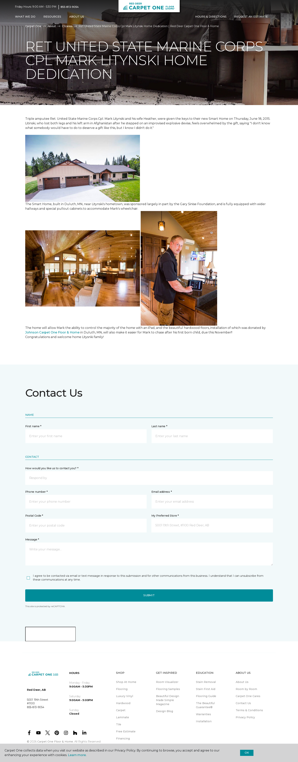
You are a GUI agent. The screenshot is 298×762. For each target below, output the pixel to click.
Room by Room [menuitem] (246, 689)
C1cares (67, 26)
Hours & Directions (211, 16)
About (51, 26)
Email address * (161, 491)
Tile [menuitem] (118, 724)
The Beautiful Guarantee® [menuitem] (205, 705)
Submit (148, 595)
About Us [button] (76, 16)
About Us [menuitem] (242, 682)
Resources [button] (52, 16)
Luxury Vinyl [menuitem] (124, 696)
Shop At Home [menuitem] (126, 682)
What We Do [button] (25, 16)
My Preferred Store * (165, 515)
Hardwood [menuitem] (123, 703)
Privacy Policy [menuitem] (245, 717)
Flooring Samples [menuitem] (168, 689)
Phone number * (36, 491)
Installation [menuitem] (204, 721)
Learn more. (77, 755)
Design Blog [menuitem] (164, 711)
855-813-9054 (70, 7)
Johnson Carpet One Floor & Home (52, 332)
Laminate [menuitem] (122, 717)
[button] (274, 17)
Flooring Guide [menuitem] (206, 696)
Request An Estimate (251, 16)
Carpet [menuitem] (120, 710)
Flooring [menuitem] (121, 689)
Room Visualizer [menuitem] (167, 682)
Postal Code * (34, 515)
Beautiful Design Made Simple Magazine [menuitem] (167, 700)
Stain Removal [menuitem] (206, 682)
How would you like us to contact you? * (51, 468)
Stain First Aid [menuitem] (205, 689)
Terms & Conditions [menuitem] (249, 710)
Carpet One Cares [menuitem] (248, 696)
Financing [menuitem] (123, 738)
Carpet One (33, 26)
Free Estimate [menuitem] (126, 731)
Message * (32, 539)
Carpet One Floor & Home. (55, 741)
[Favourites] (279, 17)
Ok (247, 752)
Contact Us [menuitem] (243, 703)
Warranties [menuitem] (203, 714)
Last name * (159, 426)
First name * (33, 426)
